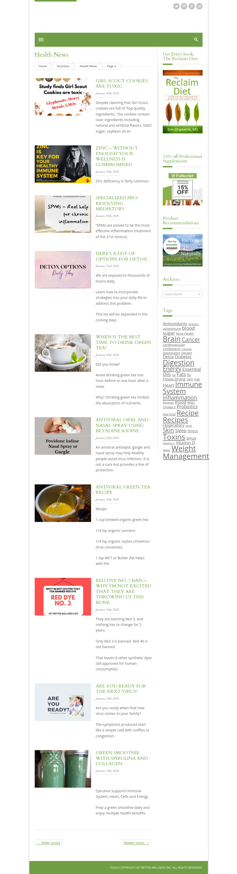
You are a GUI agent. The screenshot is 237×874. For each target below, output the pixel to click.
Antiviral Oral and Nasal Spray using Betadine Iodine (122, 425)
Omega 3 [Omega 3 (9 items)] (169, 407)
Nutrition (63, 66)
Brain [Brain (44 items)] (172, 339)
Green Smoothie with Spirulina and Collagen (122, 758)
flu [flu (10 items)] (189, 374)
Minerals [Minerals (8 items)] (168, 402)
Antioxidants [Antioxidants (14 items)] (175, 324)
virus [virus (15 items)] (191, 438)
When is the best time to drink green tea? (123, 342)
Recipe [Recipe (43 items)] (188, 412)
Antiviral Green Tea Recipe (123, 490)
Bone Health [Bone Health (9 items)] (185, 333)
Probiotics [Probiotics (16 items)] (187, 406)
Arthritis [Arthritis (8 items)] (194, 324)
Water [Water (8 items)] (166, 450)
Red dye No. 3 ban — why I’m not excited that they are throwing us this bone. (123, 591)
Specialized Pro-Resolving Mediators (117, 203)
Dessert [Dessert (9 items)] (186, 353)
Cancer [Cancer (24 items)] (191, 339)
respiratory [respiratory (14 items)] (173, 425)
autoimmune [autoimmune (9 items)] (172, 329)
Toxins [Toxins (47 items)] (174, 437)
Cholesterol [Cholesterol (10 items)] (171, 348)
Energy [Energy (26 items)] (172, 369)
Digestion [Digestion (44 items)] (178, 362)
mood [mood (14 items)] (180, 402)
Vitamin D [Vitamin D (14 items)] (185, 443)
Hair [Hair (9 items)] (197, 379)
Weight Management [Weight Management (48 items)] (186, 452)
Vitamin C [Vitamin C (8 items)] (169, 443)
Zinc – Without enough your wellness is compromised (117, 156)
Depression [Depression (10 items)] (171, 353)
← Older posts (48, 842)
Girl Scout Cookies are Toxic (122, 84)
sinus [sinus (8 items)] (188, 425)
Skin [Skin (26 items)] (168, 430)
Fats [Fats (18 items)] (181, 374)
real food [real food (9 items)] (169, 414)
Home (43, 66)
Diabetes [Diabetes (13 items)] (183, 356)
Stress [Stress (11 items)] (193, 430)
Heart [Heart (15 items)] (168, 385)
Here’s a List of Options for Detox (121, 256)
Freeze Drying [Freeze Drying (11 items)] (174, 379)
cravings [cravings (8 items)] (186, 349)
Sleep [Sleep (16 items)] (181, 430)
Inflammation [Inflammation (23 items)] (180, 397)
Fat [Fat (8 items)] (174, 375)
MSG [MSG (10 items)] (190, 402)
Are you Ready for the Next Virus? (121, 689)
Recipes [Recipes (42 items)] (175, 419)
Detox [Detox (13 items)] (168, 356)
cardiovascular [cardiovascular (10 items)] (174, 344)
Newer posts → (136, 842)
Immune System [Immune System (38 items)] (182, 387)
